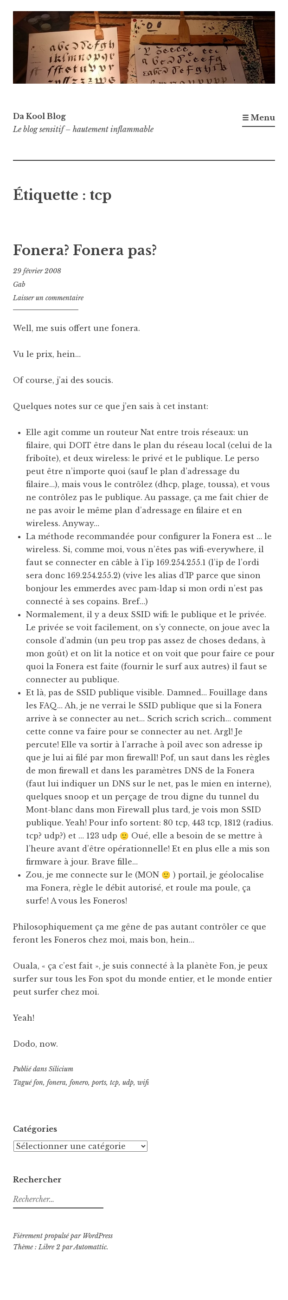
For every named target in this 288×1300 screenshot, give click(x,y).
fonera (56, 1082)
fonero (79, 1082)
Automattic (90, 1247)
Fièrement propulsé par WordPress (63, 1236)
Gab (19, 284)
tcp (114, 1082)
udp (128, 1082)
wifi (143, 1082)
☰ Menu (258, 117)
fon (38, 1082)
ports (99, 1082)
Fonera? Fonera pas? (85, 250)
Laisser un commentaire (48, 298)
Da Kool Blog (39, 116)
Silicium (61, 1069)
